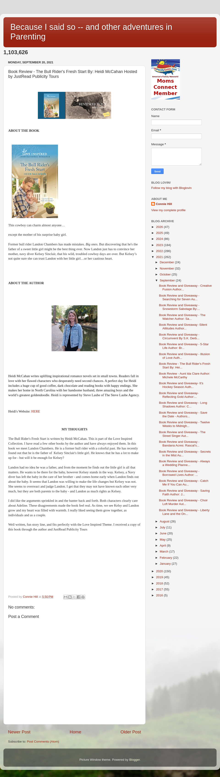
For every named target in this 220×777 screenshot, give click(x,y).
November (167, 268)
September (168, 280)
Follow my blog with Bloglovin (171, 188)
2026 (160, 227)
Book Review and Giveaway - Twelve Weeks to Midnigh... (184, 424)
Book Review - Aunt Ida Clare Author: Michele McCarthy (184, 375)
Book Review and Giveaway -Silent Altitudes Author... (183, 326)
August (165, 521)
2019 (160, 577)
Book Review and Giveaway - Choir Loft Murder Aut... (183, 502)
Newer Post (19, 731)
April (163, 545)
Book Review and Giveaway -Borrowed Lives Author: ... (179, 473)
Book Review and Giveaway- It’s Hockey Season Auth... (181, 385)
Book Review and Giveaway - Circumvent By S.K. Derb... (179, 336)
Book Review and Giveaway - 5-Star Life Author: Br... (184, 346)
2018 (160, 583)
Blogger (134, 759)
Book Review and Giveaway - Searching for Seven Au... (179, 297)
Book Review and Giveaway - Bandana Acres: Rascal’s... (179, 443)
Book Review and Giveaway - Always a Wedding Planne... (184, 463)
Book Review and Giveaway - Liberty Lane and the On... (184, 512)
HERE (35, 411)
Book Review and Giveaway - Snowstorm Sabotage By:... (179, 307)
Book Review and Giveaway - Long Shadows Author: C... (183, 404)
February (166, 557)
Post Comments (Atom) (43, 741)
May (163, 539)
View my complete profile (168, 210)
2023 (160, 245)
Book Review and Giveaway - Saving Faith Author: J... (184, 492)
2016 (160, 595)
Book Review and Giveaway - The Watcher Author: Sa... (182, 316)
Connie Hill (164, 204)
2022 (160, 251)
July (163, 527)
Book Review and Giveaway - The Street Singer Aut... (182, 434)
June (163, 533)
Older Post (131, 731)
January (166, 563)
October (166, 274)
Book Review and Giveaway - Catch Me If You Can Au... (183, 482)
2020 (160, 571)
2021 (160, 257)
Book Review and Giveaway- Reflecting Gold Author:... (179, 394)
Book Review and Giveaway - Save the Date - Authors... (183, 414)
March (164, 551)
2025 (160, 233)
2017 (160, 589)
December (167, 262)
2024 (160, 239)
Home (75, 731)
